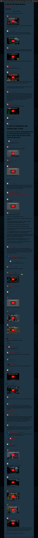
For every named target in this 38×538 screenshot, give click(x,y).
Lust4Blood (10, 338)
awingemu (10, 297)
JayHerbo (10, 66)
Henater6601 (12, 141)
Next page (26, 13)
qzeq (9, 160)
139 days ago (13, 31)
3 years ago (12, 370)
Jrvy (9, 370)
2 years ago (14, 272)
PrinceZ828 (10, 272)
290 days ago (14, 66)
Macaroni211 (11, 425)
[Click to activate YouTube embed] (13, 21)
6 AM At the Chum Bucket (12, 410)
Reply (8, 28)
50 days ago (14, 16)
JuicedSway (10, 463)
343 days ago (13, 72)
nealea (10, 518)
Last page (30, 13)
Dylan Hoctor (11, 311)
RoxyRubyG (10, 246)
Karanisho (10, 324)
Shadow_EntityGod (11, 352)
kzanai (10, 72)
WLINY (10, 123)
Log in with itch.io (8, 11)
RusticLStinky (11, 104)
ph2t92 (10, 477)
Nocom (10, 383)
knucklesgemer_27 (12, 192)
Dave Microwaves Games (14, 256)
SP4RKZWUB (11, 444)
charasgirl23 (11, 397)
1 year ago (15, 104)
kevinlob (10, 490)
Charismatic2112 (11, 166)
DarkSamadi (10, 183)
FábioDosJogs (11, 286)
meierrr (10, 199)
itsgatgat (10, 16)
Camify (10, 31)
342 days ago (17, 141)
